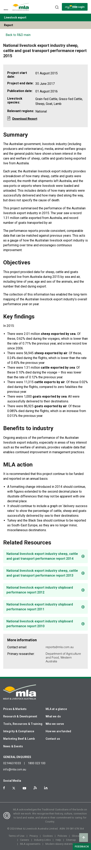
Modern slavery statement (60, 843)
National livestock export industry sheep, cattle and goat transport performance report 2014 (42, 556)
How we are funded (58, 731)
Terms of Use (17, 835)
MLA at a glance (56, 709)
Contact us (53, 738)
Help (58, 839)
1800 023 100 (37, 763)
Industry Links (42, 839)
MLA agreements (30, 843)
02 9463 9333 (12, 763)
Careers (24, 839)
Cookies (48, 835)
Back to (18, 35)
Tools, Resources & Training (22, 723)
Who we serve (55, 723)
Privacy (34, 835)
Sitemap (71, 839)
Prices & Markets (15, 709)
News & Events (13, 746)
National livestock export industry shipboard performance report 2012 (39, 590)
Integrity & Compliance (18, 731)
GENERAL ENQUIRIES (17, 757)
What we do (53, 716)
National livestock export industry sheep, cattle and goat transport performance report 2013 (42, 573)
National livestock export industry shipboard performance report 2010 (39, 623)
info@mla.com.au (14, 769)
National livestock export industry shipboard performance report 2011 (39, 606)
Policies (62, 835)
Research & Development (20, 716)
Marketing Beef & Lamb (19, 738)
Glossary (77, 835)
